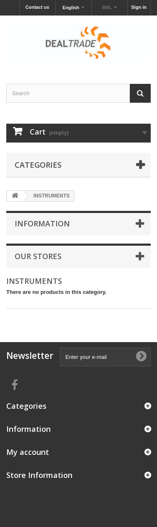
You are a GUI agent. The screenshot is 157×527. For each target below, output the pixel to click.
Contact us (37, 7)
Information (42, 223)
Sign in (139, 7)
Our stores (38, 256)
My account (27, 452)
